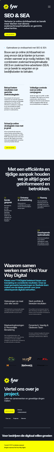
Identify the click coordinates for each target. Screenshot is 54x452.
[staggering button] (10, 34)
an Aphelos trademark (18, 445)
